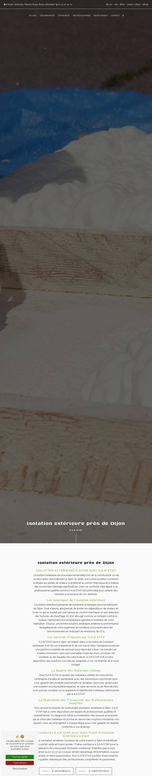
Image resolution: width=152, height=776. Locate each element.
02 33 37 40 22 (64, 4)
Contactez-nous (98, 771)
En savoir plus (61, 771)
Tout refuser (19, 762)
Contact (115, 15)
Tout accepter (19, 757)
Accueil (33, 15)
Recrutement (101, 15)
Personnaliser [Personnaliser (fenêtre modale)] (19, 768)
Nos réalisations (81, 15)
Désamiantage (47, 15)
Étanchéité (63, 15)
